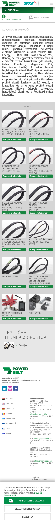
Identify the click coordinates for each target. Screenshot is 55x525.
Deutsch (8, 409)
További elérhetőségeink (39, 478)
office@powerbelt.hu (38, 414)
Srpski (7, 434)
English (7, 404)
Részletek (27, 516)
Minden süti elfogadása (25, 500)
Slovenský (9, 423)
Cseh (6, 428)
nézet (27, 106)
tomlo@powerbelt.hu (43, 438)
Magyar (7, 399)
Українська (9, 419)
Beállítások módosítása (27, 508)
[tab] (13, 17)
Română (7, 414)
